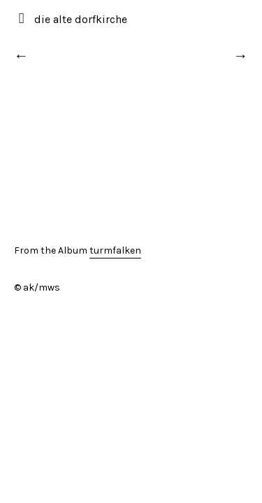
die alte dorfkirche (80, 19)
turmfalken (115, 250)
